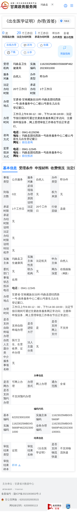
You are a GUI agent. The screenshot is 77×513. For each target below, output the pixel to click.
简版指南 (65, 53)
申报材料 (42, 168)
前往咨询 (27, 142)
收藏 (45, 45)
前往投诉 (27, 155)
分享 (29, 52)
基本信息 (10, 168)
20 (19, 32)
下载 (13, 52)
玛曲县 (66, 21)
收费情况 (57, 168)
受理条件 (26, 168)
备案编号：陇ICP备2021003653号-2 (21, 493)
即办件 (56, 33)
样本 (14, 465)
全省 (66, 33)
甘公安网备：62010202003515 (20, 499)
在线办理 (11, 45)
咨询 (29, 45)
